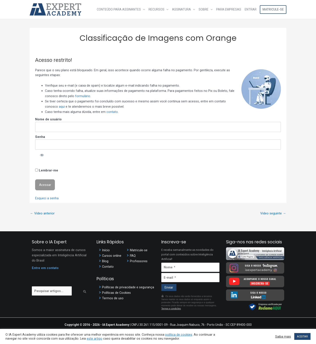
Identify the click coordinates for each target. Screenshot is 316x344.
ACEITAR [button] (302, 336)
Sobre (203, 9)
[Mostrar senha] (41, 155)
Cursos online (112, 256)
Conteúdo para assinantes (119, 9)
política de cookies (178, 335)
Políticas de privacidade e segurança (128, 287)
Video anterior (42, 213)
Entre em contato (45, 268)
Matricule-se (273, 9)
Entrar (251, 9)
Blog (105, 261)
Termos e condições (171, 308)
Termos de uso (113, 298)
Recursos (156, 9)
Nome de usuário (48, 119)
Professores (139, 261)
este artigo (94, 338)
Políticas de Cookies (116, 293)
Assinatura (181, 9)
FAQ (133, 256)
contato (112, 112)
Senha (40, 137)
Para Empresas (228, 9)
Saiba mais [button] (283, 337)
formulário (82, 96)
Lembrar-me (46, 170)
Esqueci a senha (47, 198)
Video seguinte (273, 213)
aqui (62, 107)
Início (106, 250)
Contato (108, 267)
